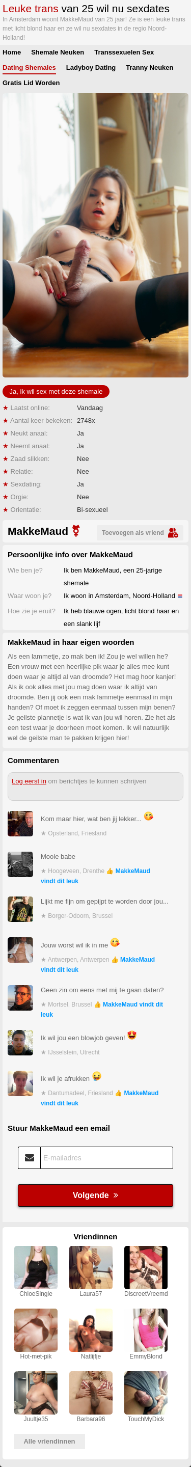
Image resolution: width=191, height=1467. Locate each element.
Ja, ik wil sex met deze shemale (56, 391)
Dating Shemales (29, 67)
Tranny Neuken (149, 67)
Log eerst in (29, 781)
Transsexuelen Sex (124, 52)
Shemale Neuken (57, 52)
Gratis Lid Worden (31, 83)
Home (12, 52)
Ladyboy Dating (91, 67)
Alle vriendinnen (49, 1441)
